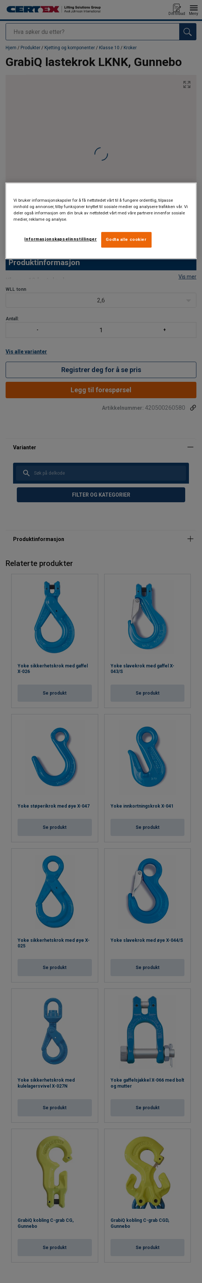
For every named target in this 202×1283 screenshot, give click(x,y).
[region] (101, 220)
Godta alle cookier (126, 239)
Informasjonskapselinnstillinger (60, 239)
